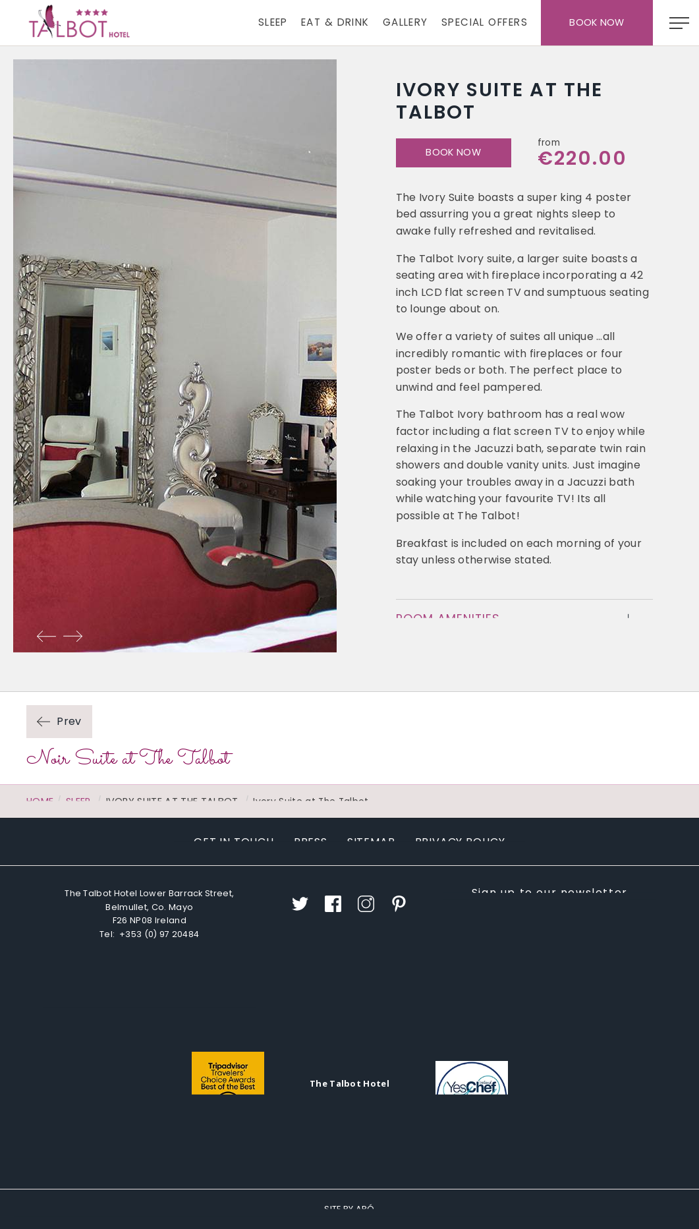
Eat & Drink (335, 22)
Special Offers (484, 22)
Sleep (273, 22)
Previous (46, 635)
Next (72, 635)
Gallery (405, 22)
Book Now (597, 22)
